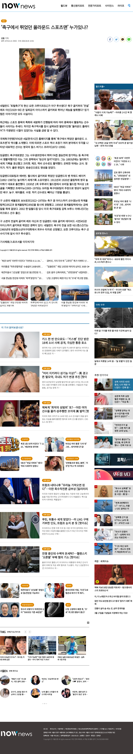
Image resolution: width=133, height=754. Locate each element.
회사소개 (53, 729)
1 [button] (42, 703)
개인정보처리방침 (70, 729)
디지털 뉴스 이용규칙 (107, 729)
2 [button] (44, 703)
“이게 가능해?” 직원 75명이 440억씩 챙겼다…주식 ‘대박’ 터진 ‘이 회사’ (42, 658)
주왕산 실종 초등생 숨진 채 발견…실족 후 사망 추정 (72, 658)
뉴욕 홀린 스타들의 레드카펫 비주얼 (50, 693)
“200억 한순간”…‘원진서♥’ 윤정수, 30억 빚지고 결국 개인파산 (80, 681)
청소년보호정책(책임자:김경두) (88, 729)
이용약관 (60, 729)
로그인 (45, 729)
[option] (43, 649)
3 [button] (46, 703)
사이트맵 (118, 729)
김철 (3, 38)
